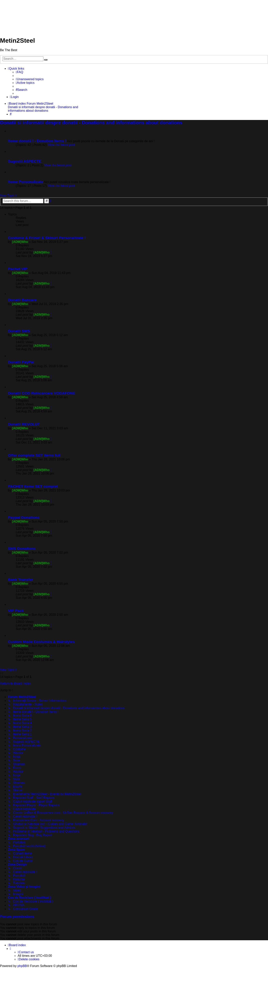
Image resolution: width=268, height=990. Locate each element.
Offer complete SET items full (34, 455)
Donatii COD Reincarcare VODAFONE (41, 393)
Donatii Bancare (22, 300)
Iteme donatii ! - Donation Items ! (37, 141)
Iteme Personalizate (25, 182)
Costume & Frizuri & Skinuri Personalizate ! (47, 238)
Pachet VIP (17, 269)
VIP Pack (16, 611)
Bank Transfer (20, 580)
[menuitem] (19, 72)
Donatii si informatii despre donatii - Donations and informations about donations (91, 122)
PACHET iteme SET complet (33, 486)
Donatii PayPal (21, 362)
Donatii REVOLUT (24, 424)
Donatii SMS (19, 331)
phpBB (22, 966)
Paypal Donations (23, 517)
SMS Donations (22, 549)
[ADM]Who (20, 241)
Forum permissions (17, 916)
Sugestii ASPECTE (24, 161)
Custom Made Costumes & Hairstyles (41, 642)
